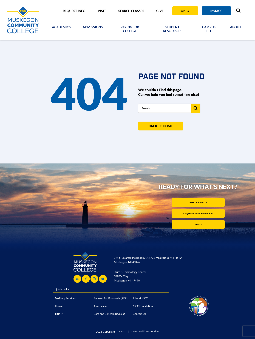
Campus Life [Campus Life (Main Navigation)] (209, 29)
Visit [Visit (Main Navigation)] (102, 11)
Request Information (198, 213)
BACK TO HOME (161, 126)
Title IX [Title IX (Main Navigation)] (59, 313)
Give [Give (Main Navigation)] (160, 11)
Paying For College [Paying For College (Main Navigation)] (130, 29)
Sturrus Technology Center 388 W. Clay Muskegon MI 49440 (130, 276)
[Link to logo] (199, 306)
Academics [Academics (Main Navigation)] (61, 27)
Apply (198, 224)
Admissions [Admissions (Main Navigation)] (93, 27)
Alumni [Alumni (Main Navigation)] (59, 306)
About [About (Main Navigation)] (235, 27)
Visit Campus (198, 202)
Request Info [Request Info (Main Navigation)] (74, 11)
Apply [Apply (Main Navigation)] (185, 10)
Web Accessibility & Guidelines (145, 331)
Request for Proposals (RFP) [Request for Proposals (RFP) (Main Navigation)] (111, 298)
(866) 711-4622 (172, 257)
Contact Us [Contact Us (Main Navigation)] (139, 313)
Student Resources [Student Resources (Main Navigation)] (172, 29)
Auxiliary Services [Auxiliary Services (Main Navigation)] (65, 298)
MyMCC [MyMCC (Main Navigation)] (216, 11)
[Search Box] (164, 108)
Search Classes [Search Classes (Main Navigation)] (131, 11)
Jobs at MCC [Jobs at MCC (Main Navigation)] (140, 298)
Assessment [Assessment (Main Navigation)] (101, 306)
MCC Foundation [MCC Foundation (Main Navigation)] (143, 306)
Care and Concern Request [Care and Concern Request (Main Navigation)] (109, 313)
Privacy (122, 331)
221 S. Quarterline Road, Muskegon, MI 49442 (128, 260)
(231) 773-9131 (152, 257)
